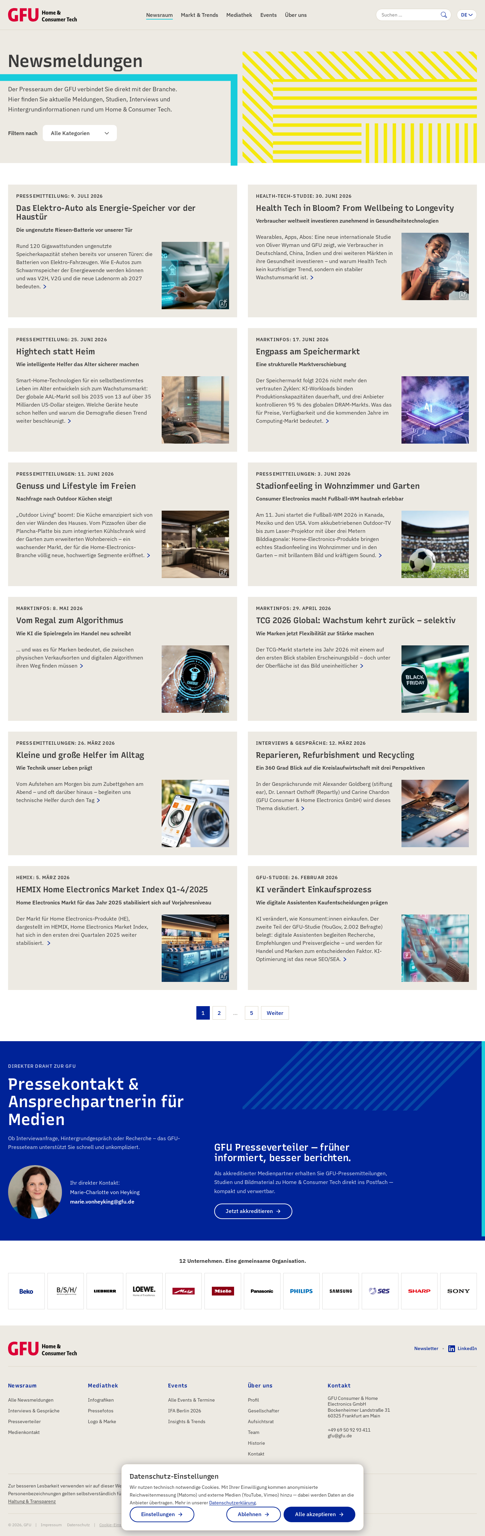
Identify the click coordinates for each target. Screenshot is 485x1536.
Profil (253, 1400)
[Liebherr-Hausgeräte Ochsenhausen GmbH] (105, 1291)
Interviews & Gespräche (34, 1411)
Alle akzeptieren (315, 1514)
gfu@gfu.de (340, 1436)
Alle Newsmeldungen (31, 1400)
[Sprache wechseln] (467, 14)
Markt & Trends (199, 14)
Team (253, 1432)
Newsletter (426, 1348)
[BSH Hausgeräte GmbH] (65, 1291)
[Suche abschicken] (444, 15)
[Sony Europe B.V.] (458, 1291)
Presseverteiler (24, 1421)
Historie (256, 1443)
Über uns (296, 14)
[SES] (380, 1291)
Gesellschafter (263, 1411)
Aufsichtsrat (261, 1421)
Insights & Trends (186, 1421)
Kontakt (256, 1454)
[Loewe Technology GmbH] (144, 1291)
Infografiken (101, 1400)
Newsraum (159, 14)
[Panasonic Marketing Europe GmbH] (262, 1291)
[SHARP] (419, 1291)
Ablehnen (249, 1514)
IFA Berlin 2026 (184, 1411)
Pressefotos (101, 1411)
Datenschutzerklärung (232, 1503)
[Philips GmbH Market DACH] (301, 1291)
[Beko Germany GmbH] (26, 1291)
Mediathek (239, 14)
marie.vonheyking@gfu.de (102, 1201)
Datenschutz (78, 1524)
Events (268, 14)
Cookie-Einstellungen (118, 1524)
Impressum (51, 1524)
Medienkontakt (24, 1432)
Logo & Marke (102, 1421)
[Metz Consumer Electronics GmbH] (183, 1291)
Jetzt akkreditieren (249, 1211)
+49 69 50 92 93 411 (349, 1430)
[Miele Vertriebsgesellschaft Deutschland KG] (222, 1291)
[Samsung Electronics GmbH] (340, 1291)
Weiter (275, 1013)
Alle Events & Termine (191, 1400)
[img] (223, 303)
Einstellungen (158, 1514)
